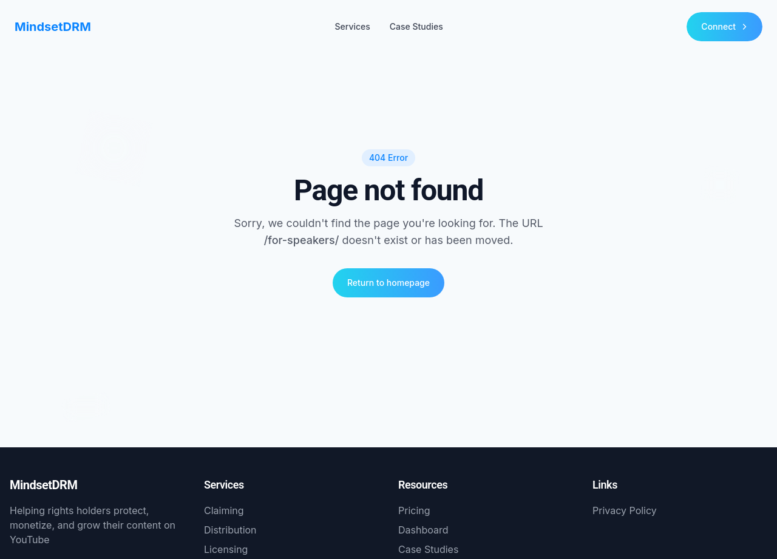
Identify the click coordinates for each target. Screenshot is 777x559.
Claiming (224, 510)
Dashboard (423, 530)
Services (352, 26)
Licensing (226, 549)
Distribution (230, 530)
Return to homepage (388, 282)
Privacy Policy (624, 510)
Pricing (414, 510)
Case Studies (416, 26)
